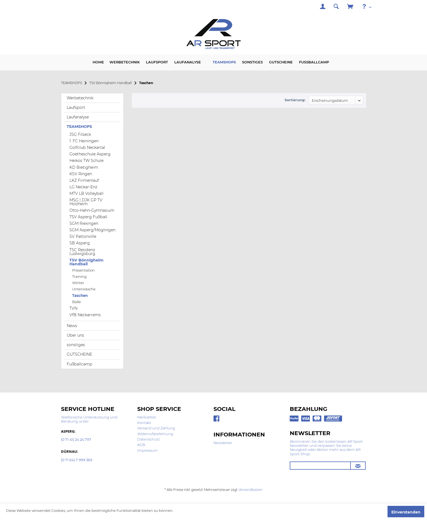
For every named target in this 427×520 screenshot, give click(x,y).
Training (79, 276)
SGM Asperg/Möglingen (92, 229)
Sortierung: (295, 100)
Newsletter (222, 443)
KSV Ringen (80, 173)
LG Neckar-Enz (83, 186)
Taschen (80, 295)
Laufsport (76, 107)
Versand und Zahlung (156, 428)
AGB (141, 445)
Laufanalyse (78, 117)
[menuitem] (323, 7)
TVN (73, 308)
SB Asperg (79, 243)
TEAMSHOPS (79, 126)
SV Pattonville (82, 236)
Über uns (75, 335)
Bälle (76, 302)
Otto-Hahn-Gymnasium (91, 210)
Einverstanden (405, 512)
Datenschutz (148, 439)
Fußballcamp (79, 364)
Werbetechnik (80, 98)
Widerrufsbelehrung (155, 434)
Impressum (147, 450)
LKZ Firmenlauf (84, 180)
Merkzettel (146, 417)
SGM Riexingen (83, 223)
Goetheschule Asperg (90, 154)
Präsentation (83, 270)
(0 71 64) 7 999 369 (76, 460)
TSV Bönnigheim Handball (86, 262)
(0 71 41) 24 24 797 (76, 440)
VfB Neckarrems (85, 314)
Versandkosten (251, 490)
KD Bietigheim (83, 167)
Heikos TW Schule (86, 160)
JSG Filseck (80, 134)
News (72, 325)
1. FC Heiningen (84, 141)
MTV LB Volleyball (86, 193)
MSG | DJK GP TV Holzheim (85, 202)
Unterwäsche (84, 289)
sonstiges (76, 344)
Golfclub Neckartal (87, 147)
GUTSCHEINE (79, 354)
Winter (78, 283)
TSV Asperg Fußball (88, 216)
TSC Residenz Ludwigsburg (82, 251)
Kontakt (144, 423)
